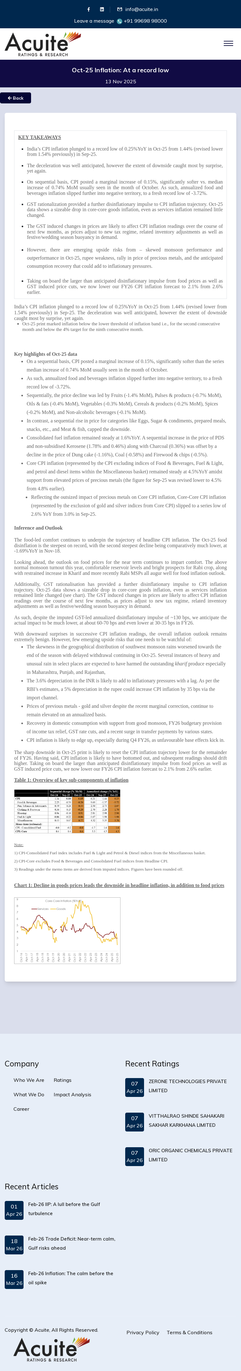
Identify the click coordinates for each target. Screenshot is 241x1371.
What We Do (28, 1094)
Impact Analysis (72, 1094)
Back (16, 98)
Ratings (63, 1080)
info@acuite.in (141, 9)
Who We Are (28, 1080)
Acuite (42, 1330)
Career (21, 1109)
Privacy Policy (142, 1332)
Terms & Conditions (189, 1332)
